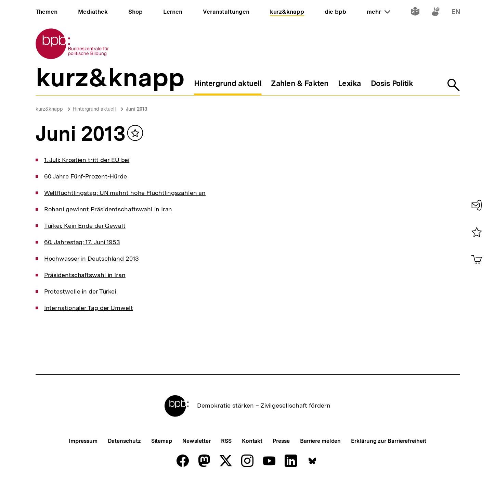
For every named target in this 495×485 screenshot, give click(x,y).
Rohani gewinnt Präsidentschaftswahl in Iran (108, 209)
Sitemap (161, 441)
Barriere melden (320, 441)
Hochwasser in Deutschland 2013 (91, 258)
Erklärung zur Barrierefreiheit (388, 441)
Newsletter (196, 441)
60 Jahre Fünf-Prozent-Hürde (85, 176)
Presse (281, 441)
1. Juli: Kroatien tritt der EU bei (87, 159)
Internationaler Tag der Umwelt (88, 307)
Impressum (83, 441)
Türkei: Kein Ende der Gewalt (85, 225)
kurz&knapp (49, 109)
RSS (226, 441)
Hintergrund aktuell (94, 109)
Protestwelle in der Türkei (80, 291)
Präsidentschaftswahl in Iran (85, 274)
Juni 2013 (136, 109)
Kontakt (252, 441)
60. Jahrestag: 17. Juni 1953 (82, 242)
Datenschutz (124, 441)
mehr (378, 11)
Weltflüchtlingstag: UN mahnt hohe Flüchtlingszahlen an (125, 192)
